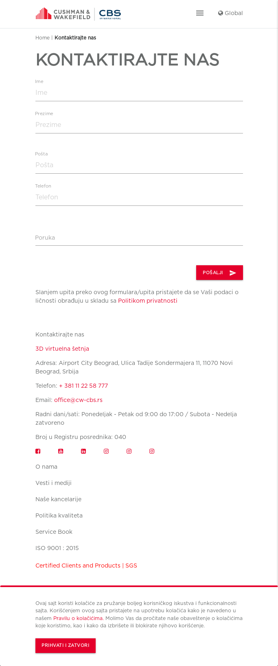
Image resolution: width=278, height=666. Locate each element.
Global (230, 13)
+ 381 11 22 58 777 (83, 385)
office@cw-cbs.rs (78, 400)
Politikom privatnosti (147, 300)
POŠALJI (219, 273)
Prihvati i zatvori (65, 645)
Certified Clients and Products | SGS (86, 565)
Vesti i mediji (53, 483)
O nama (46, 466)
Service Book (53, 531)
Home (42, 38)
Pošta (41, 154)
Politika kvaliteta (59, 515)
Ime (39, 81)
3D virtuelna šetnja (62, 348)
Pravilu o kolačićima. (78, 618)
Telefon (43, 186)
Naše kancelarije (58, 499)
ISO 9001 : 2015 (57, 548)
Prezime (44, 113)
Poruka (45, 237)
